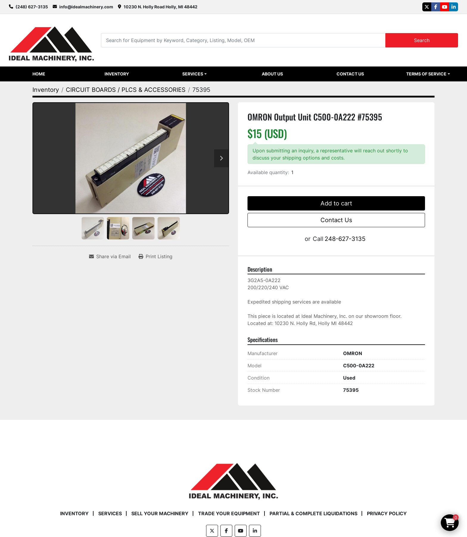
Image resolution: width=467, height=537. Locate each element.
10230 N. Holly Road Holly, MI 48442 (160, 6)
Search (421, 40)
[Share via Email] (110, 256)
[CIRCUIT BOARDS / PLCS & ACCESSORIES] (126, 89)
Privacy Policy (387, 513)
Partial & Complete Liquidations (313, 513)
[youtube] (444, 6)
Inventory (117, 73)
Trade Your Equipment (229, 513)
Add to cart (336, 203)
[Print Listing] (155, 256)
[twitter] (426, 6)
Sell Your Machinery (160, 513)
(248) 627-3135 (31, 6)
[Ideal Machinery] (233, 477)
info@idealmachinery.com (86, 6)
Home (38, 73)
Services (192, 73)
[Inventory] (45, 89)
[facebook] (435, 6)
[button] (195, 73)
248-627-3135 (345, 238)
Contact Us (350, 73)
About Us (272, 73)
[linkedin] (453, 6)
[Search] (243, 40)
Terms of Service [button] (426, 73)
